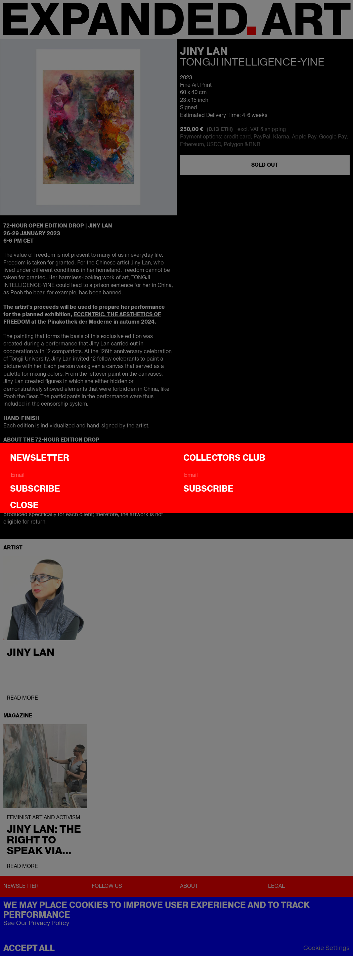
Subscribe (35, 489)
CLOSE (24, 505)
